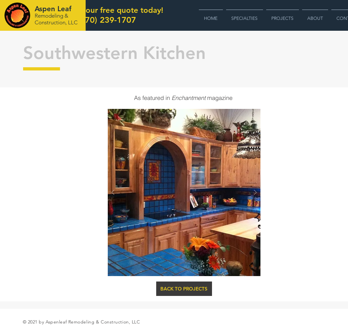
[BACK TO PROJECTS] (184, 289)
